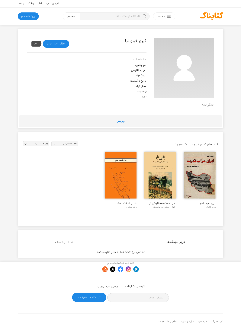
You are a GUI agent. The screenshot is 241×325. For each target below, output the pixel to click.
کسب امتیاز (203, 310)
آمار (40, 3)
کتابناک (203, 316)
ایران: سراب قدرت (207, 203)
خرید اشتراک (217, 310)
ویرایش (121, 121)
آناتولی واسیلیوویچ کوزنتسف (164, 206)
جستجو (71, 16)
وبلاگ (31, 3)
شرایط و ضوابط (187, 310)
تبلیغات (160, 310)
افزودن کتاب (53, 3)
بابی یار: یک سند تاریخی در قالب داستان (162, 203)
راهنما (21, 3)
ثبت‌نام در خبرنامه (89, 286)
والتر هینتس (132, 206)
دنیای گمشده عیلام (127, 203)
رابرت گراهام (211, 206)
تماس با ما (172, 310)
